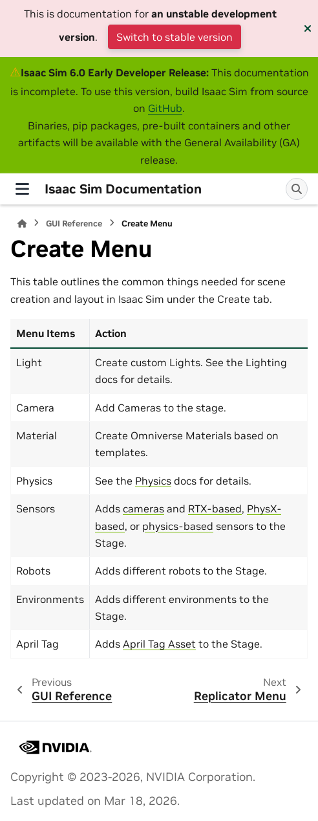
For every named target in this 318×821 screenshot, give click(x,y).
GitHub (165, 108)
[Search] (297, 189)
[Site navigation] (22, 189)
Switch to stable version (174, 36)
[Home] (21, 223)
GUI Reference (74, 223)
